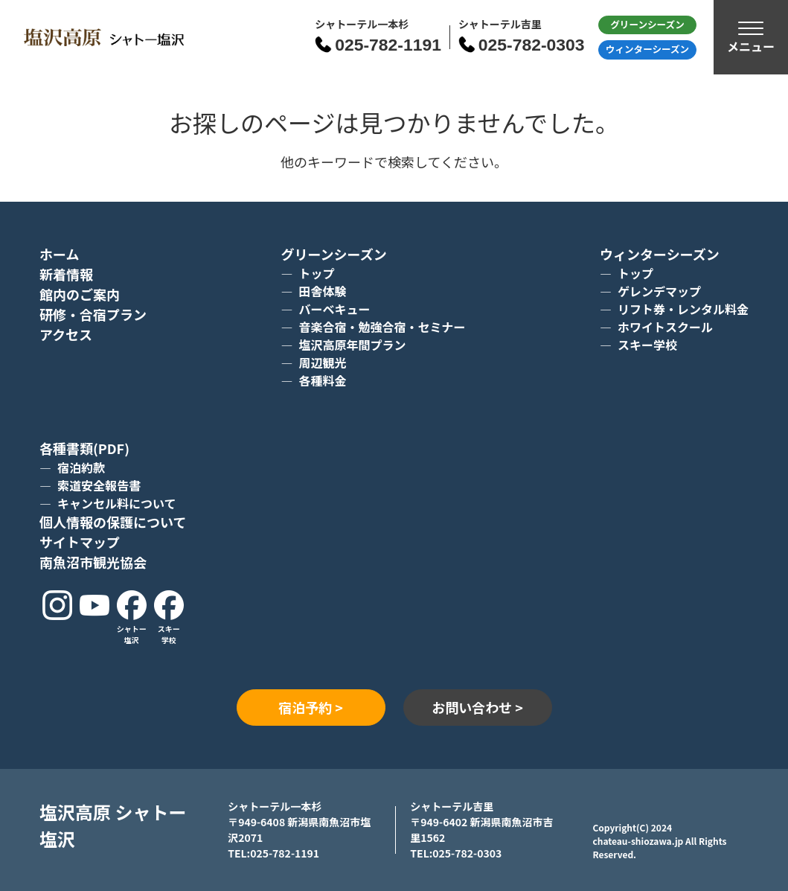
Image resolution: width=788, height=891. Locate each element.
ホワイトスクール (665, 327)
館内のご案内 (79, 294)
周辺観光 (322, 362)
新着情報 (66, 274)
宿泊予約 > (310, 707)
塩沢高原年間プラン (352, 345)
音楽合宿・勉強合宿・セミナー (381, 327)
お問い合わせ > (477, 707)
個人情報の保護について (112, 521)
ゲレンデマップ (659, 291)
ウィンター (647, 49)
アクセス (65, 334)
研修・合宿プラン (93, 314)
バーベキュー (334, 309)
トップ (316, 273)
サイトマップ (79, 542)
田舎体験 (322, 291)
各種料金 (322, 380)
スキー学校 (647, 345)
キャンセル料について (116, 503)
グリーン (647, 24)
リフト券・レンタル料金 (683, 309)
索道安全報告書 (99, 485)
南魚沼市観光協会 (93, 562)
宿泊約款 (81, 467)
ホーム (59, 254)
